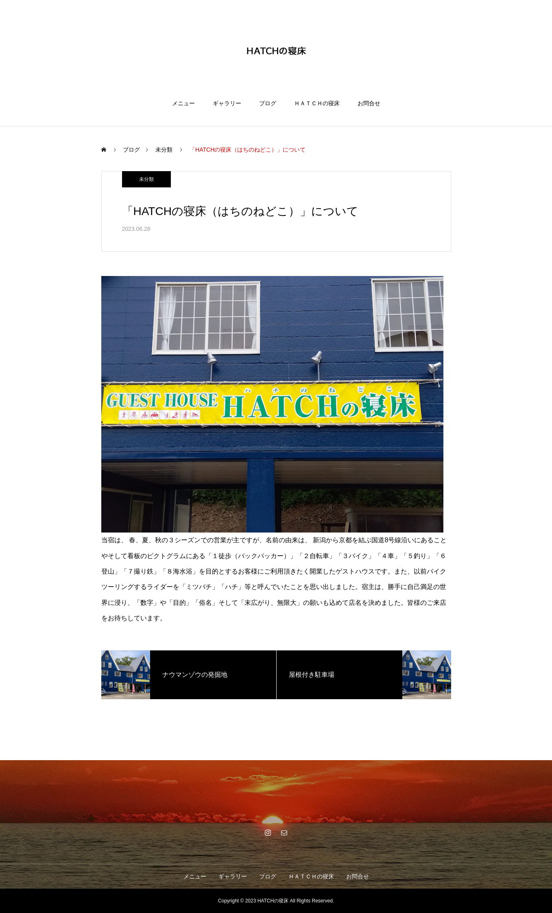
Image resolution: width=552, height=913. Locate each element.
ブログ (267, 103)
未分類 (146, 179)
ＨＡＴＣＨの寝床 (317, 103)
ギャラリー (227, 103)
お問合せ (369, 103)
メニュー (183, 103)
